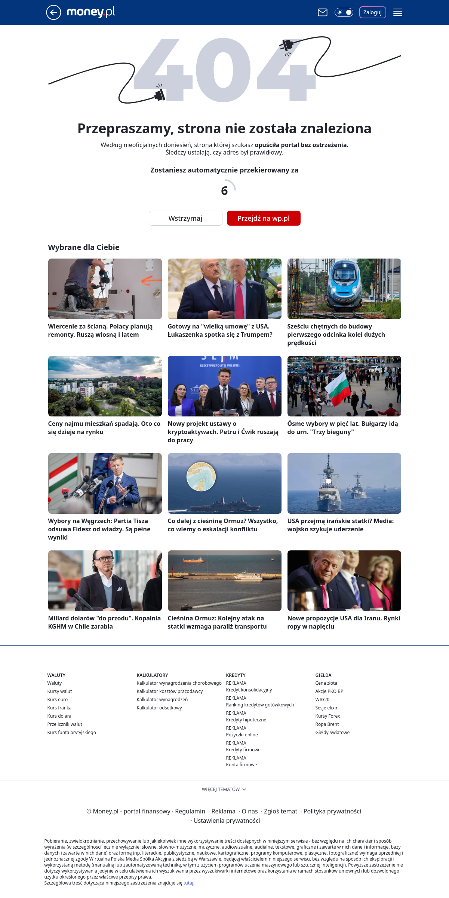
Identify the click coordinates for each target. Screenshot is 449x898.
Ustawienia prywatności (225, 820)
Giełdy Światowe (333, 732)
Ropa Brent (327, 724)
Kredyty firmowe (243, 749)
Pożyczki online (242, 734)
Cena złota (327, 683)
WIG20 (323, 699)
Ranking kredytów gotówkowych (260, 705)
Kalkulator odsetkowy (159, 708)
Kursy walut (59, 691)
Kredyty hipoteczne (246, 720)
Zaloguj (372, 12)
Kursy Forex (328, 716)
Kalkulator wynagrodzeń (162, 699)
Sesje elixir (327, 708)
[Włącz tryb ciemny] (344, 12)
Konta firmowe (241, 764)
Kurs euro (57, 699)
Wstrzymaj (185, 218)
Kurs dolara (59, 716)
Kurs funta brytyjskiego (71, 732)
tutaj (188, 883)
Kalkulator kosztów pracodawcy (170, 691)
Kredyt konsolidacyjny (249, 690)
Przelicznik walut (64, 724)
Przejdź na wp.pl (263, 218)
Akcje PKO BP (330, 691)
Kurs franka (59, 708)
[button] (398, 12)
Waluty (54, 683)
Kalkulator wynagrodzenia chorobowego (179, 683)
